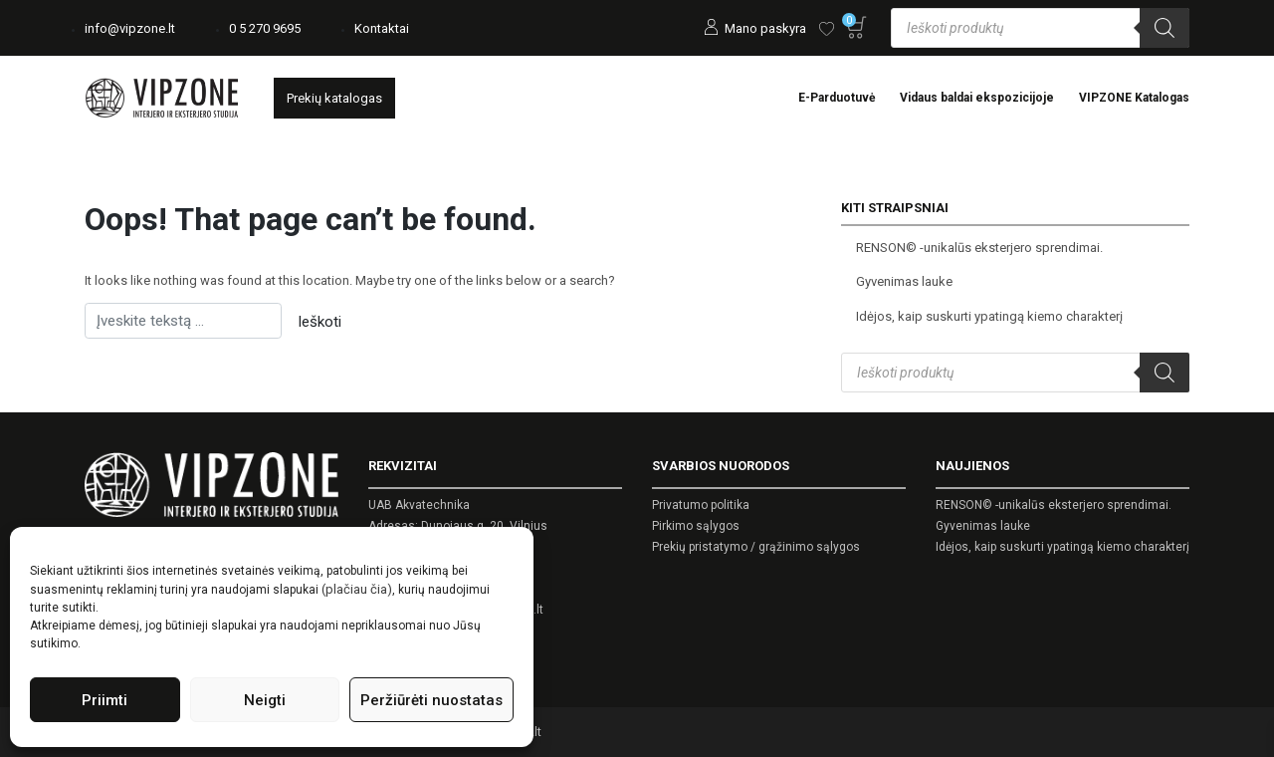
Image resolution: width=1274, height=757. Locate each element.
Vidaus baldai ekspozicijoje (977, 98)
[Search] (1164, 28)
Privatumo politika (700, 505)
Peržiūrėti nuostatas (431, 700)
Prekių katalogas (334, 98)
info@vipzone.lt (130, 28)
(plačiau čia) (356, 589)
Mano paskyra (765, 28)
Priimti (104, 700)
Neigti (265, 700)
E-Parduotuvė (836, 98)
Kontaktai (381, 28)
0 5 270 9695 (265, 28)
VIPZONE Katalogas (1134, 98)
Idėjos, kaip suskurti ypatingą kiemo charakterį (989, 316)
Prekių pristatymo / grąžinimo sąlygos (756, 547)
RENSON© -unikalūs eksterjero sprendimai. (979, 247)
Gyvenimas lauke (904, 281)
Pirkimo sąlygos (696, 526)
